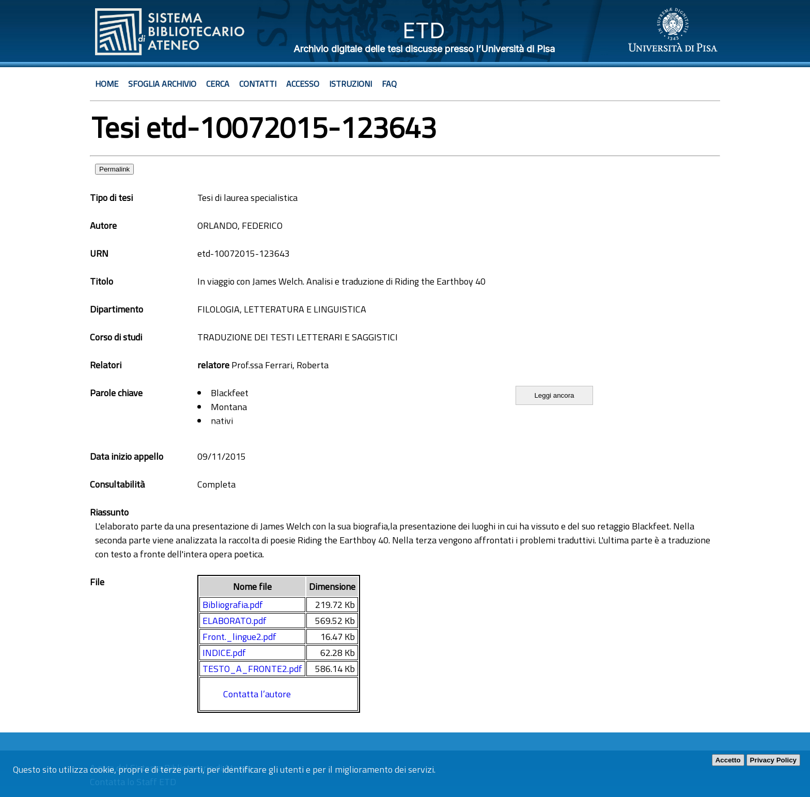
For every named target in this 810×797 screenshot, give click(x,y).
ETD (423, 30)
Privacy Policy (773, 760)
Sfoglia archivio (162, 83)
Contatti (257, 83)
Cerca (217, 83)
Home (106, 83)
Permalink (114, 169)
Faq (389, 83)
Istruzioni (350, 83)
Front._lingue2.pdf (239, 637)
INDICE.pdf (224, 653)
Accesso (302, 83)
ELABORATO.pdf (234, 621)
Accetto (728, 760)
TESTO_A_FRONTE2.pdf (252, 669)
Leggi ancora (554, 395)
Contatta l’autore (257, 694)
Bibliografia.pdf (232, 605)
